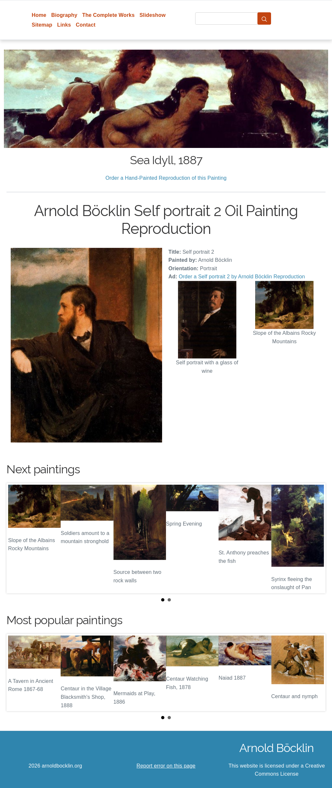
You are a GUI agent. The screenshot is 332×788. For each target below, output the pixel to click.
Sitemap (42, 25)
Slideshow (152, 15)
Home (39, 15)
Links (64, 25)
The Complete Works (108, 15)
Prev (16, 538)
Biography (64, 15)
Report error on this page (166, 766)
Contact (86, 25)
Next (315, 538)
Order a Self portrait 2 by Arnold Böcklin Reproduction (242, 276)
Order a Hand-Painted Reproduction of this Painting (166, 178)
